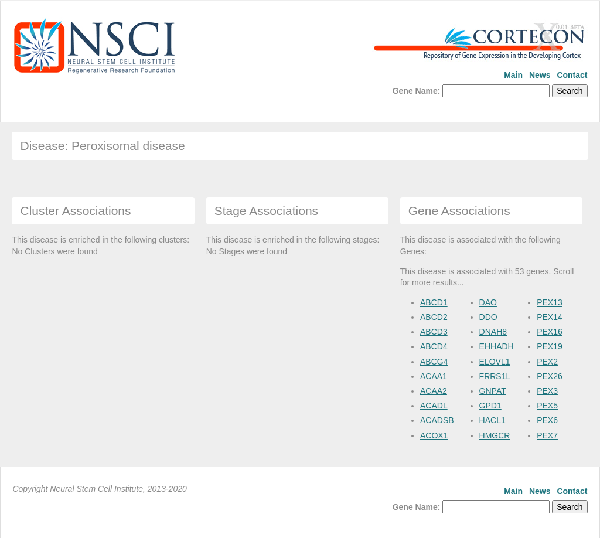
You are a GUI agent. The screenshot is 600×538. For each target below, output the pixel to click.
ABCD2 (434, 317)
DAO (488, 302)
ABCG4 (434, 361)
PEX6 (547, 420)
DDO (488, 317)
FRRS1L (495, 376)
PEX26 (549, 376)
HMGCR (494, 435)
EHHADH (496, 346)
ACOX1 (434, 435)
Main (513, 75)
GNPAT (492, 391)
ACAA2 (433, 391)
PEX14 (549, 317)
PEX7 (547, 435)
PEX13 (549, 302)
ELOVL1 (494, 361)
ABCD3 (434, 331)
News (540, 75)
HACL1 (492, 420)
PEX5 (547, 405)
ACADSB (437, 420)
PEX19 (549, 346)
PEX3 (547, 391)
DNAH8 (493, 331)
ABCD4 (434, 346)
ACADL (434, 405)
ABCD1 (434, 302)
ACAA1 (433, 376)
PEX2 (547, 361)
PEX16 (549, 331)
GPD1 (490, 405)
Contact (572, 75)
